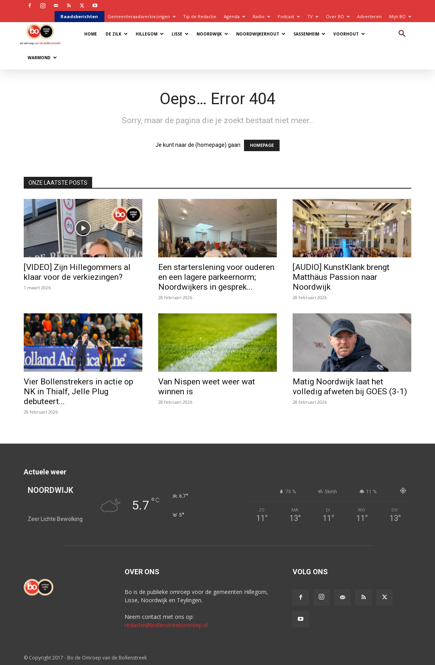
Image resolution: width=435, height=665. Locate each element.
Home (90, 34)
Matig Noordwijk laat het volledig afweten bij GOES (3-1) (350, 386)
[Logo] (44, 33)
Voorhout (349, 34)
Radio (261, 16)
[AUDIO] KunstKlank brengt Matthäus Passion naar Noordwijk (341, 277)
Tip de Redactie (199, 16)
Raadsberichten (79, 16)
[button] (401, 34)
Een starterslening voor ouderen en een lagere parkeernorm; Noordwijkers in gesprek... (216, 277)
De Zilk (117, 34)
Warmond (42, 57)
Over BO (338, 16)
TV (312, 16)
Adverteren (369, 16)
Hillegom (150, 34)
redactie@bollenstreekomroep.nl (166, 625)
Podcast (289, 16)
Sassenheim (309, 34)
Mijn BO (400, 16)
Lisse (180, 34)
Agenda (234, 16)
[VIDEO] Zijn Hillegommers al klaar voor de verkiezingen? (77, 272)
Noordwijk (212, 34)
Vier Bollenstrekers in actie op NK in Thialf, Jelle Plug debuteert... (78, 391)
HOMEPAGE (262, 145)
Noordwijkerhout (261, 34)
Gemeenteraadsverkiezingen (142, 16)
